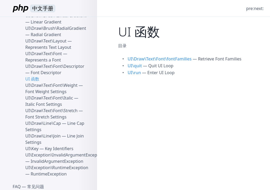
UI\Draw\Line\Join (43, 136)
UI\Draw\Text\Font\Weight (51, 85)
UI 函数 (32, 79)
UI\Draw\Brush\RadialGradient (55, 28)
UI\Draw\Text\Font (43, 53)
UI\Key (31, 148)
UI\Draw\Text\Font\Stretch (51, 110)
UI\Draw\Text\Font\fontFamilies (160, 59)
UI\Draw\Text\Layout (45, 41)
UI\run (134, 72)
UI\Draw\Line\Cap (43, 123)
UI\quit (135, 66)
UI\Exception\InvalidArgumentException (65, 155)
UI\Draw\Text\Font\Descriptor (54, 66)
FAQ (17, 186)
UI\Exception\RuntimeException (56, 167)
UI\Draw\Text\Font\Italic (49, 98)
